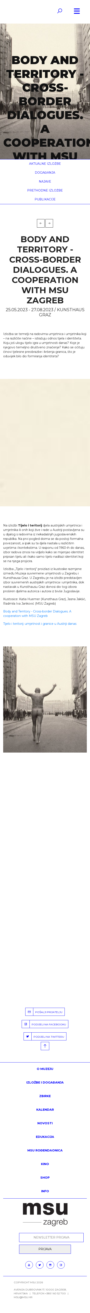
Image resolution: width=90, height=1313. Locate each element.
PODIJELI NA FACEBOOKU (44, 1024)
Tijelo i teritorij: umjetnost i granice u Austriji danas (39, 624)
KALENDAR (45, 1110)
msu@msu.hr (23, 1297)
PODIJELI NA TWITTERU (44, 1036)
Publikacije (45, 199)
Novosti (45, 1123)
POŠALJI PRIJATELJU (43, 1012)
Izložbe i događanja (45, 1082)
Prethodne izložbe (45, 190)
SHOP (45, 1177)
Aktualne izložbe (45, 164)
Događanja (45, 173)
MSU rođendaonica (45, 1150)
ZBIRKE (45, 1096)
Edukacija (45, 1137)
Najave (45, 181)
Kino (45, 1164)
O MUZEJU (45, 1069)
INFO (45, 1191)
